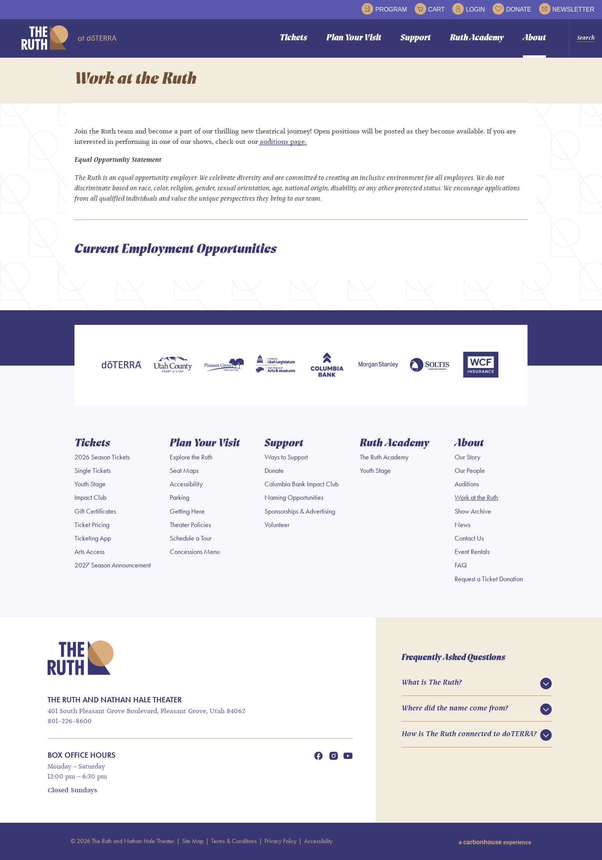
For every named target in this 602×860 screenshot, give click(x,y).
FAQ (461, 566)
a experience (495, 841)
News (462, 525)
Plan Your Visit (353, 38)
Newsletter (566, 9)
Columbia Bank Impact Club (302, 485)
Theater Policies (190, 525)
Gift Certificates (95, 511)
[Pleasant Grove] (224, 366)
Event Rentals (472, 552)
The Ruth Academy (384, 457)
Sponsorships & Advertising (300, 511)
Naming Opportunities (294, 498)
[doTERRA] (121, 366)
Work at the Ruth (476, 498)
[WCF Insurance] (481, 366)
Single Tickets (92, 471)
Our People (470, 471)
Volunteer (277, 525)
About (534, 38)
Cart (430, 9)
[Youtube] (348, 756)
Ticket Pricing (91, 525)
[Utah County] (173, 366)
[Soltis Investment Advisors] (430, 366)
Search (586, 38)
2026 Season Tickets (102, 457)
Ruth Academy (477, 38)
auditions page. (283, 143)
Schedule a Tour (191, 538)
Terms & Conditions (234, 841)
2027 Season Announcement (112, 566)
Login (468, 9)
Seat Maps (184, 471)
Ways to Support (286, 457)
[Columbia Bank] (327, 366)
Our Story (467, 457)
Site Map (192, 841)
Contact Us (469, 538)
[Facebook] (318, 756)
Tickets (293, 38)
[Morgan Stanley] (378, 366)
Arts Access (89, 552)
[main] (301, 184)
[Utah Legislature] (275, 366)
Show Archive (473, 511)
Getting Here (187, 511)
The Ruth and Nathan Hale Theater (69, 37)
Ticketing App (92, 538)
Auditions (467, 485)
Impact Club (90, 498)
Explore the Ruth (191, 457)
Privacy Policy (280, 841)
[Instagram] (333, 756)
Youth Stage (90, 485)
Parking (179, 498)
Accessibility (186, 485)
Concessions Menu (195, 552)
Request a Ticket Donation (489, 579)
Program (384, 9)
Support (415, 38)
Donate (512, 9)
